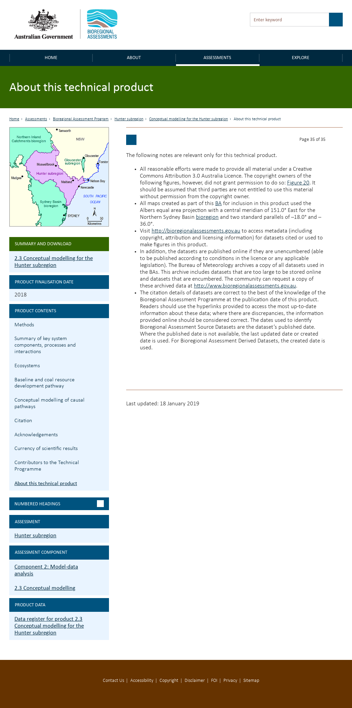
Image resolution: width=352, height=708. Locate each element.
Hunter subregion (128, 119)
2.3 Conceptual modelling (44, 588)
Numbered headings (37, 504)
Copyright (169, 680)
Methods (24, 325)
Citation (23, 421)
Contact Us (113, 680)
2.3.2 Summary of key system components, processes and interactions (103, 338)
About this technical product (45, 483)
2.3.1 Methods (103, 324)
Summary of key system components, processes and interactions (45, 345)
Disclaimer (195, 680)
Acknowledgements (36, 435)
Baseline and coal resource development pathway (44, 383)
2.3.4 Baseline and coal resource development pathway (103, 379)
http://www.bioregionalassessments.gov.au (245, 286)
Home (51, 57)
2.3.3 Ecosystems (103, 365)
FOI (214, 680)
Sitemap (251, 680)
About (134, 57)
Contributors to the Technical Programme (46, 466)
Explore (300, 57)
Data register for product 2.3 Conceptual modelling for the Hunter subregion (49, 625)
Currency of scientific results (46, 448)
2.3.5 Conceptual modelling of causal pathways (103, 399)
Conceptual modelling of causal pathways (49, 403)
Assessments (217, 57)
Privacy (230, 680)
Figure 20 (298, 183)
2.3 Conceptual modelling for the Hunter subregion (53, 262)
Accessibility (141, 680)
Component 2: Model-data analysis (46, 570)
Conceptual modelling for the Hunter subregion (188, 119)
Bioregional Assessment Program (81, 119)
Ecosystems (27, 366)
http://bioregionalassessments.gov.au (196, 231)
